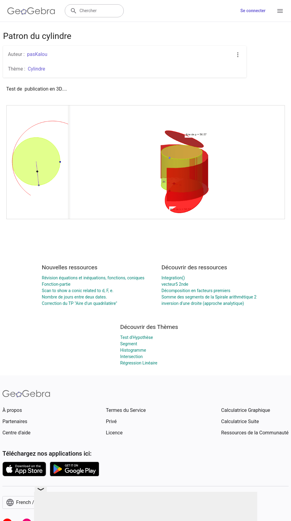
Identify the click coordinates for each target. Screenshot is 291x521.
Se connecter (252, 10)
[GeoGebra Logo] (31, 11)
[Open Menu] (280, 11)
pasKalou (37, 54)
